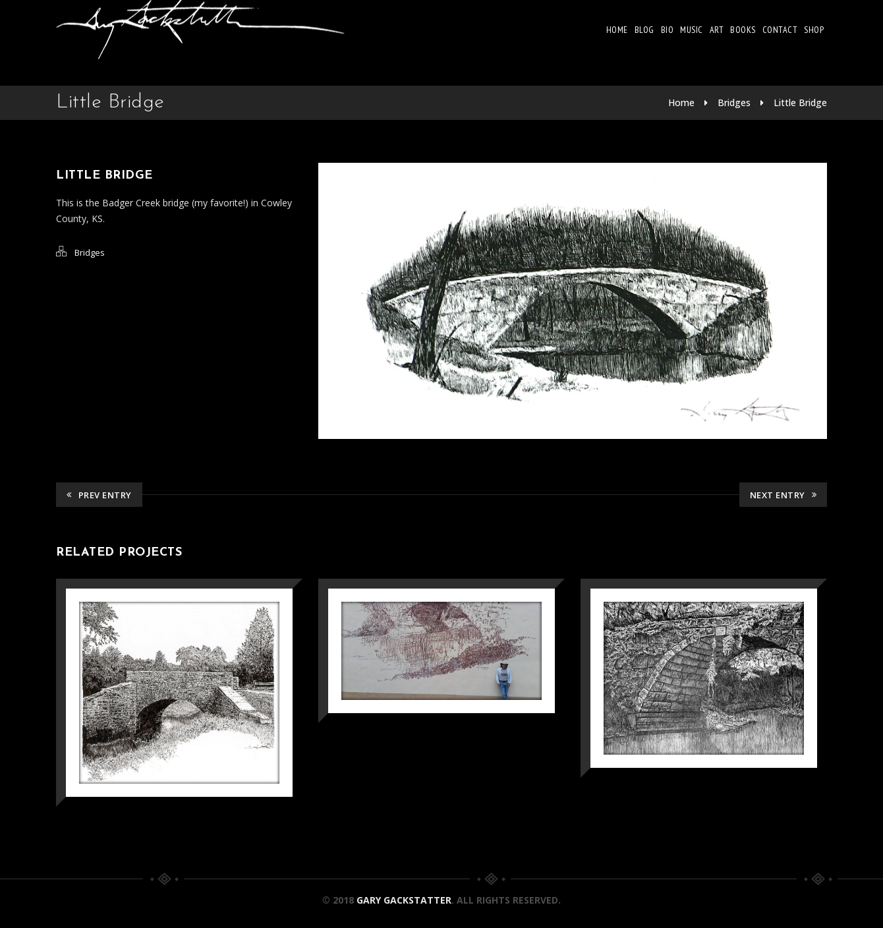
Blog (644, 30)
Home (617, 30)
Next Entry (783, 495)
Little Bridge (800, 102)
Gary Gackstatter (403, 900)
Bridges (734, 102)
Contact (780, 30)
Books (743, 30)
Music (691, 30)
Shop (814, 30)
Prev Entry (99, 495)
